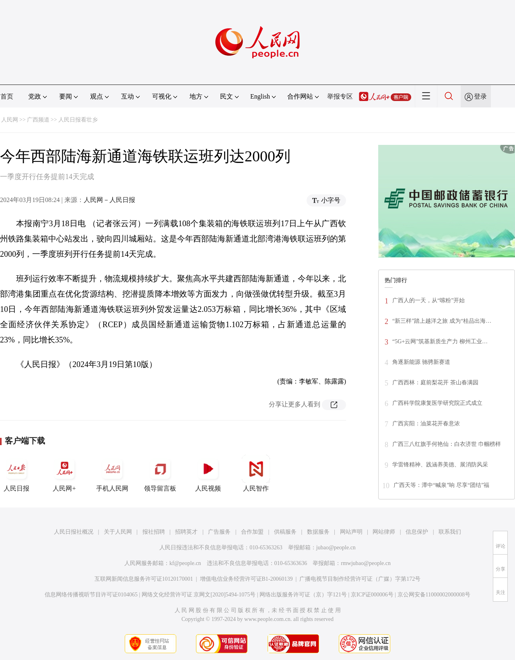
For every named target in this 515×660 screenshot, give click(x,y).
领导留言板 (160, 473)
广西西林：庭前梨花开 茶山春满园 (435, 383)
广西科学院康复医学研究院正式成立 (437, 403)
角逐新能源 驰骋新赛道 (421, 362)
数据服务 (318, 532)
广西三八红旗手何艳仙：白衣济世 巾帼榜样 (446, 444)
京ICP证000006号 (372, 595)
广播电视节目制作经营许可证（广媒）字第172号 (359, 579)
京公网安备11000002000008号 (434, 595)
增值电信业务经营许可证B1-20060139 (246, 579)
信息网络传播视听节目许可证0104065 (91, 595)
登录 (480, 96)
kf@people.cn (185, 563)
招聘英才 (186, 532)
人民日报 (16, 473)
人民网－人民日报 (109, 199)
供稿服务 (285, 532)
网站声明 (351, 532)
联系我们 (450, 532)
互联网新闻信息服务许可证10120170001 (144, 579)
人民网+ (64, 473)
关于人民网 (118, 532)
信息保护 (417, 532)
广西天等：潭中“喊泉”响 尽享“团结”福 (441, 485)
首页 (6, 96)
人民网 (9, 120)
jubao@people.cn (336, 547)
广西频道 (38, 120)
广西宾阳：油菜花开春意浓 (426, 424)
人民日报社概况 (73, 532)
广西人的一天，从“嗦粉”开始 (428, 300)
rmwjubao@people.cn (366, 563)
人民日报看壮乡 (78, 120)
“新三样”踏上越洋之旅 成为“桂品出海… (441, 321)
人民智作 (256, 473)
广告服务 (219, 532)
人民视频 (208, 473)
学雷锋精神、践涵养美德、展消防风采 (440, 465)
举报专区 (340, 96)
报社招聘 (153, 532)
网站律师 (384, 532)
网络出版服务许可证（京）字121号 (303, 595)
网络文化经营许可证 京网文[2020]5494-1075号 (199, 595)
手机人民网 (112, 473)
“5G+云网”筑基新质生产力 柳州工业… (440, 341)
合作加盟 (252, 532)
